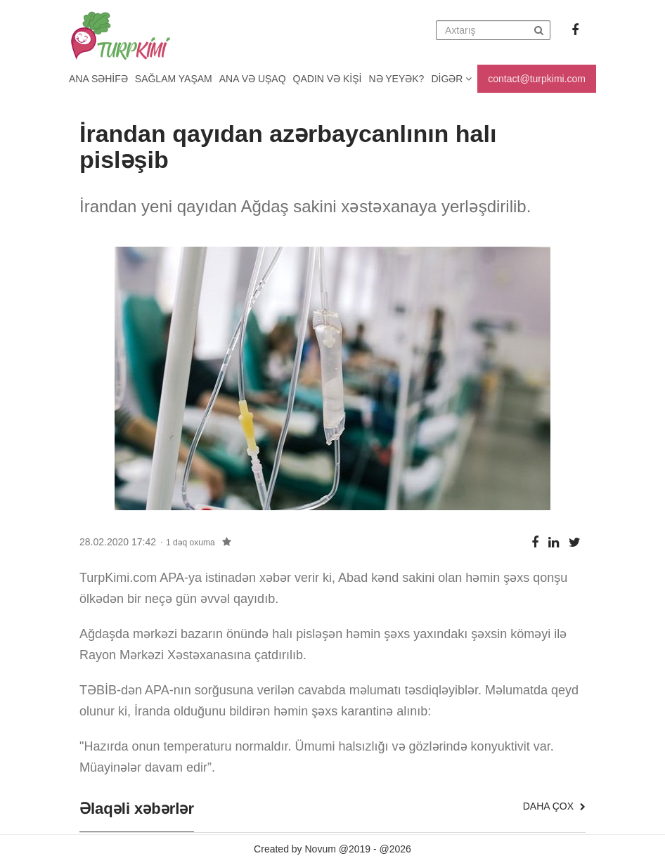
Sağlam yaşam (173, 78)
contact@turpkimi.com (537, 78)
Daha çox (554, 806)
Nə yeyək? (397, 78)
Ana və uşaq (252, 78)
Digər (451, 78)
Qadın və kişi (327, 78)
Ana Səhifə (98, 78)
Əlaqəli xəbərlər (136, 808)
